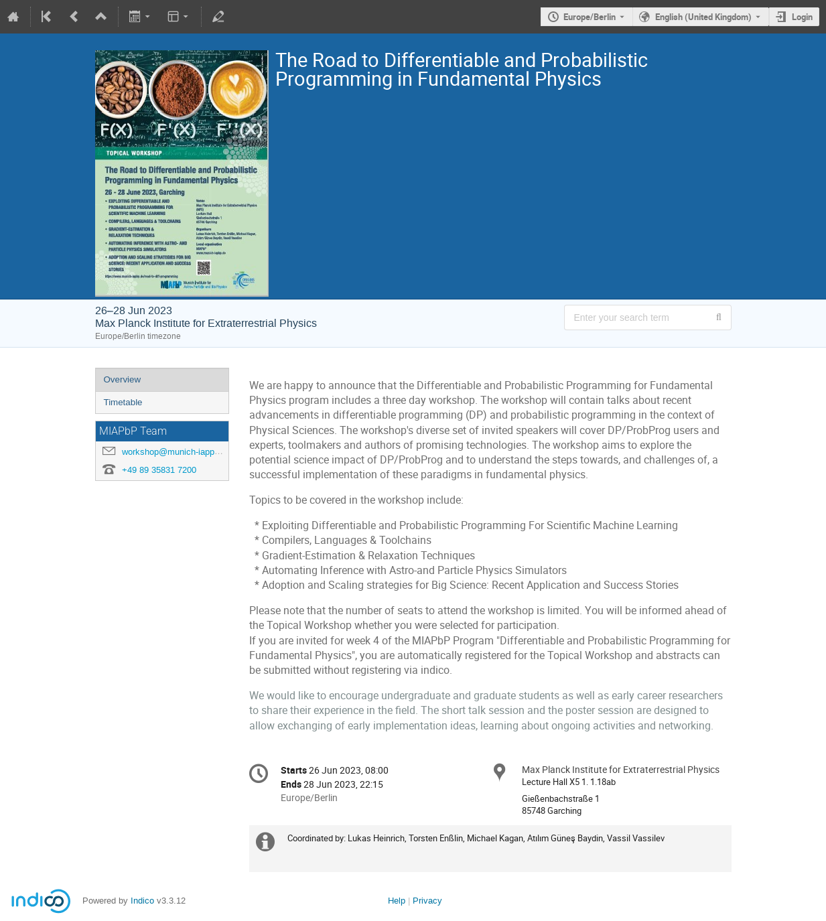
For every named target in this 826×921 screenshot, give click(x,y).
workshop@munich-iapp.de (174, 451)
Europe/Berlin (589, 17)
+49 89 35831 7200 (159, 470)
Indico (142, 900)
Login (802, 17)
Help (396, 900)
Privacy (427, 900)
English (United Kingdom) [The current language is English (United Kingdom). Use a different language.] (703, 17)
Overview (122, 379)
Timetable (123, 402)
